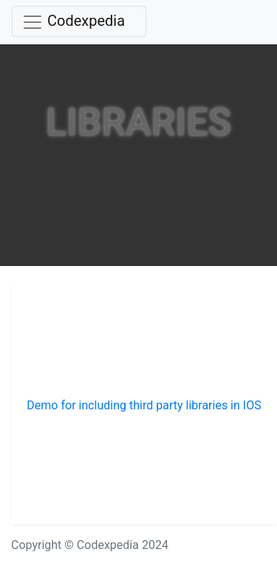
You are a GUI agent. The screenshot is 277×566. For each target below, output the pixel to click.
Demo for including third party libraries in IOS (144, 405)
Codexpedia (86, 21)
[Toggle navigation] (79, 21)
